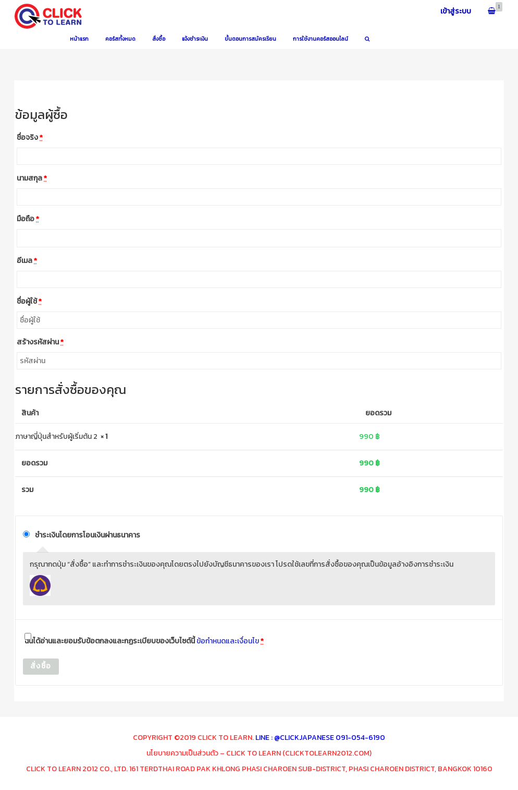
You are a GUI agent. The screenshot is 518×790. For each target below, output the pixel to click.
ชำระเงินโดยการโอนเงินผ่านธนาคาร (87, 535)
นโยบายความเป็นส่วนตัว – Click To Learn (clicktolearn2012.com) (259, 753)
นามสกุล (32, 178)
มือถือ (28, 218)
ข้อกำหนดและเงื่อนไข (227, 641)
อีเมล (27, 260)
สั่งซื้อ (41, 666)
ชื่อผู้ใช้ (29, 301)
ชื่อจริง (30, 137)
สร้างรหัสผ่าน (40, 342)
